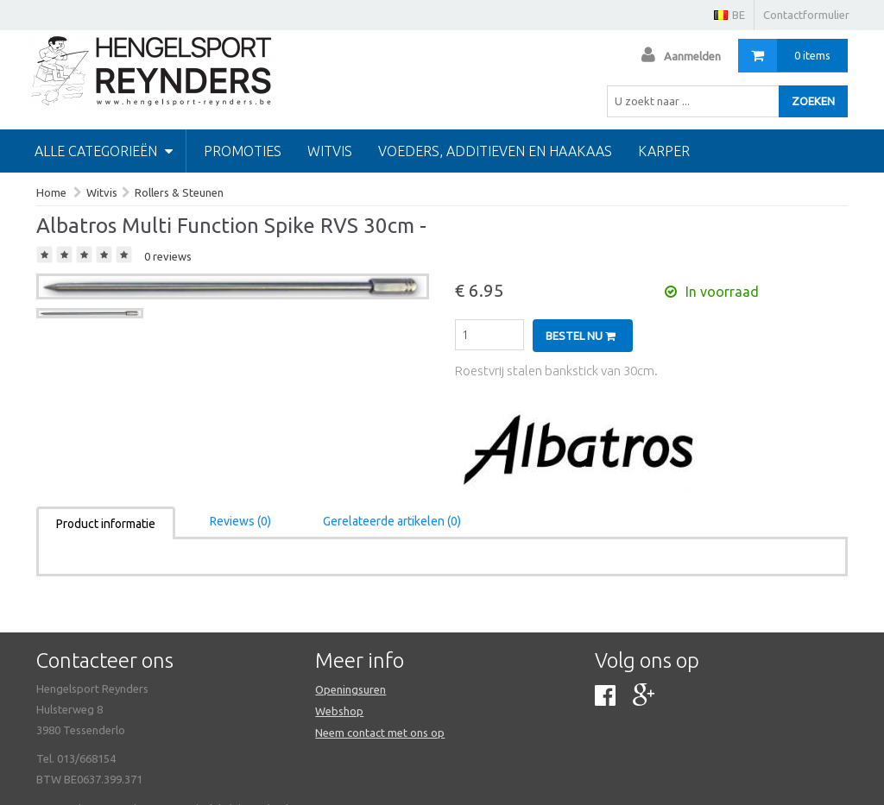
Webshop (339, 711)
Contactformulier (806, 15)
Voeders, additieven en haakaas (495, 151)
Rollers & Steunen (179, 192)
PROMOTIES (242, 151)
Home (51, 192)
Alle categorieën (104, 151)
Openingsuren (350, 689)
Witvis (329, 151)
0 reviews (168, 256)
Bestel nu (581, 336)
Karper (664, 151)
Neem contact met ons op (380, 732)
